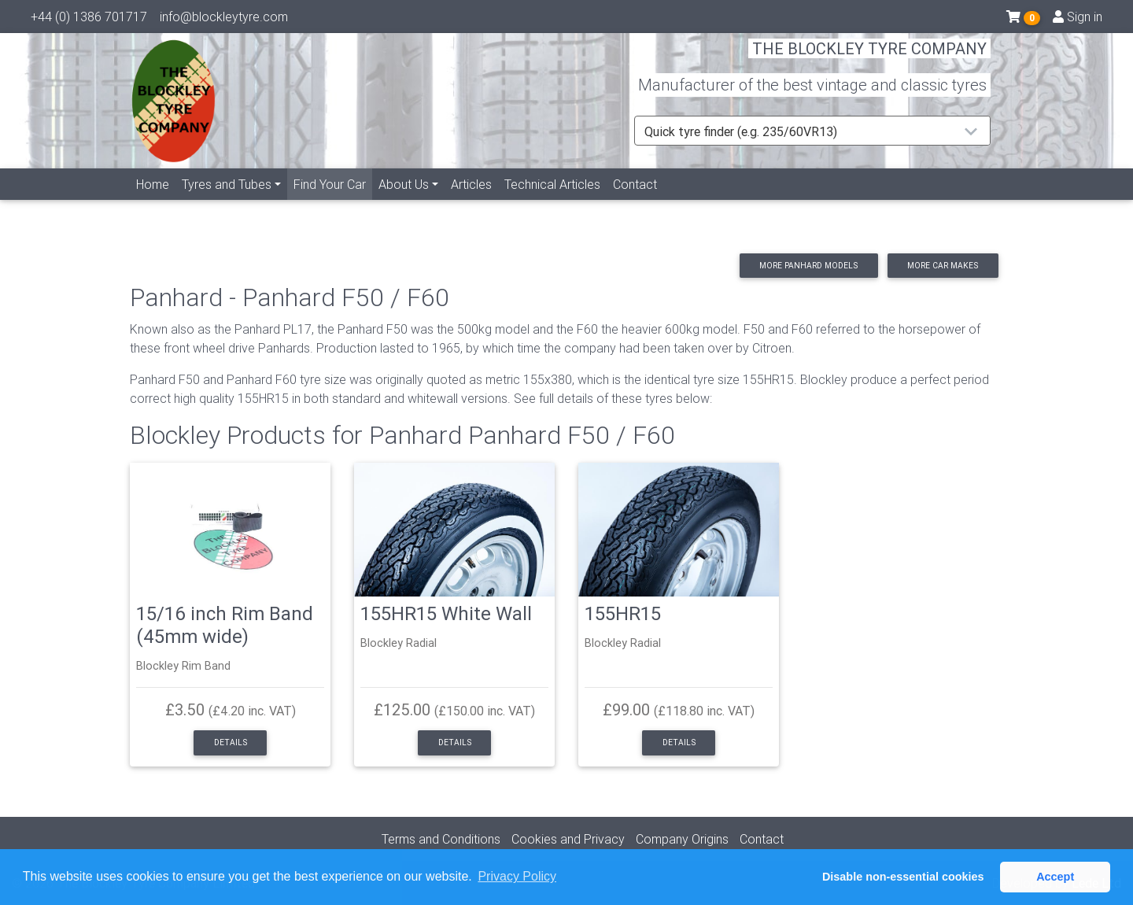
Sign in (1077, 20)
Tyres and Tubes (226, 202)
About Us (403, 202)
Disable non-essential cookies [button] (903, 876)
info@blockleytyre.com (224, 20)
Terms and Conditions (441, 839)
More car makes (942, 265)
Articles (471, 202)
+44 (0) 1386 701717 (89, 20)
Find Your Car (332, 201)
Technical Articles (552, 202)
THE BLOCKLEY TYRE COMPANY (869, 58)
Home (152, 202)
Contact (635, 202)
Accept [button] (1055, 876)
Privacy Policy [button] (517, 876)
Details (230, 742)
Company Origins (682, 839)
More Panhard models (808, 265)
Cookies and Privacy (568, 839)
